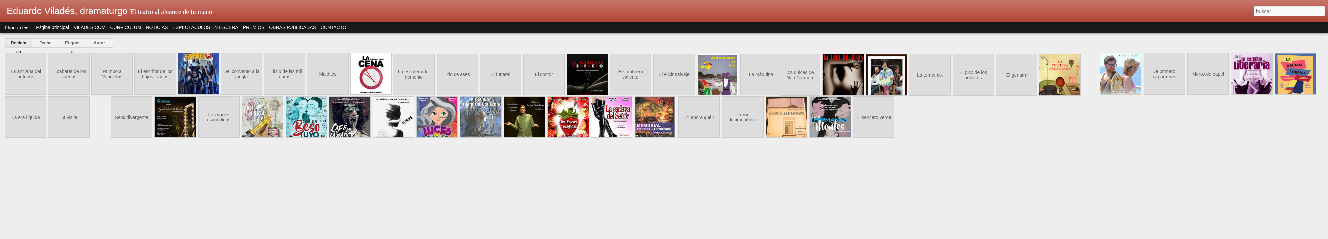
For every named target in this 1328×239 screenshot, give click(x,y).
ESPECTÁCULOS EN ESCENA (205, 27)
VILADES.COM (90, 27)
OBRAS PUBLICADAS (292, 27)
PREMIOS (254, 27)
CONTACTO (333, 27)
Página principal (52, 27)
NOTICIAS (157, 27)
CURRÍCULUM (125, 27)
